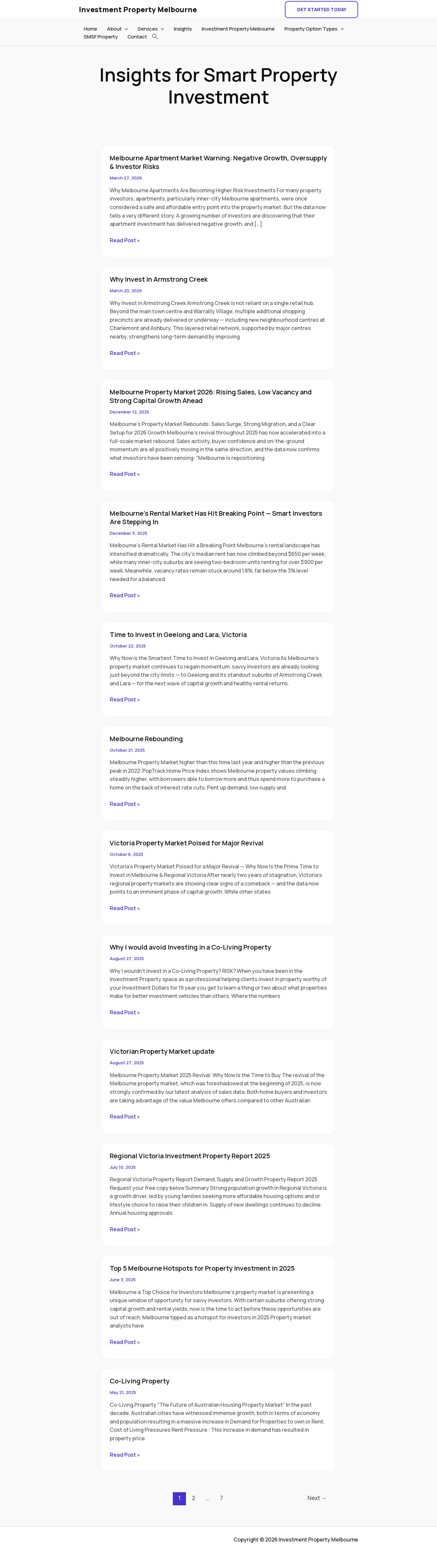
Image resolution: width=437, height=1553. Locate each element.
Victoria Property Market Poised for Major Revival (187, 842)
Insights (183, 28)
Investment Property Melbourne (138, 9)
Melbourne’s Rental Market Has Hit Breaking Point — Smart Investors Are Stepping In (216, 517)
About (117, 29)
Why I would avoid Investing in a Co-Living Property (190, 947)
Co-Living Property (140, 1381)
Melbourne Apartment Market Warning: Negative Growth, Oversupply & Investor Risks (218, 162)
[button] (321, 9)
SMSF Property (101, 36)
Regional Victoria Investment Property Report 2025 (190, 1155)
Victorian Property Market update (162, 1051)
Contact (137, 36)
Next (317, 1498)
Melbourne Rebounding (146, 738)
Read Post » (125, 240)
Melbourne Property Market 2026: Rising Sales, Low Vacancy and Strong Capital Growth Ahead (211, 396)
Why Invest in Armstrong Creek (159, 279)
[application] (125, 29)
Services (151, 29)
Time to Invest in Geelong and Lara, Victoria (178, 634)
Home (90, 28)
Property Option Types (314, 29)
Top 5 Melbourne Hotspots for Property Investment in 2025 (202, 1268)
